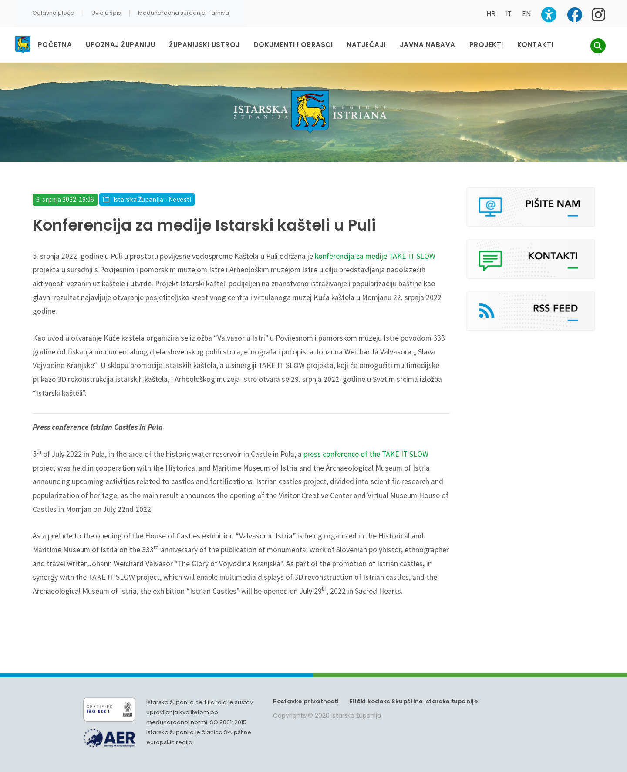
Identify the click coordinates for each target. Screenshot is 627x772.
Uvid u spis (106, 13)
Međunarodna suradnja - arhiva (183, 13)
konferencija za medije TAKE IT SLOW (375, 256)
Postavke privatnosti (306, 701)
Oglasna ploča (53, 13)
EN (526, 13)
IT (509, 13)
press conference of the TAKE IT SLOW (365, 454)
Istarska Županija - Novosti (152, 199)
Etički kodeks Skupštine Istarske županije (413, 701)
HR (491, 13)
